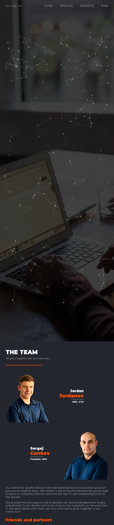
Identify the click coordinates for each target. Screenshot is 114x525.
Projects (87, 5)
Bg (14, 5)
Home (48, 5)
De (20, 5)
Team (104, 5)
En (7, 5)
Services (66, 5)
